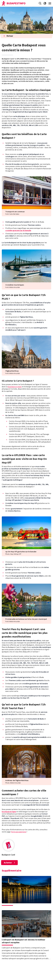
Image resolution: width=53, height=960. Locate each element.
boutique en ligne (15, 386)
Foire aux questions (18, 832)
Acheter (9, 862)
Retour (8, 36)
